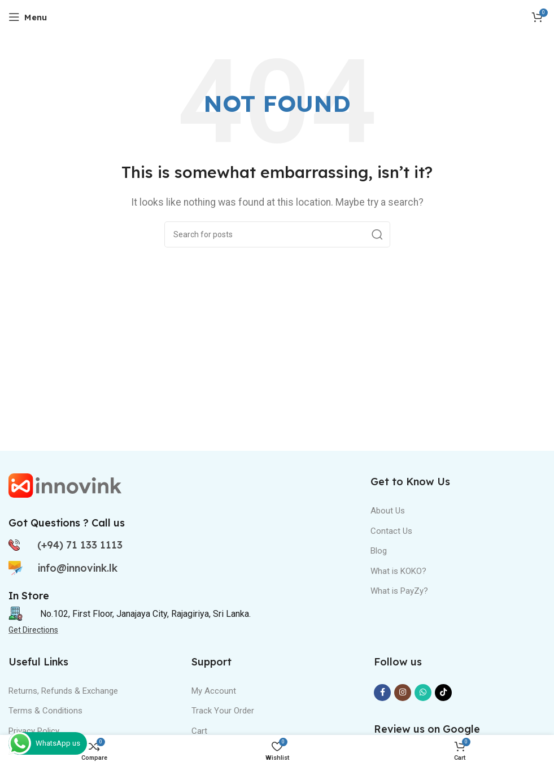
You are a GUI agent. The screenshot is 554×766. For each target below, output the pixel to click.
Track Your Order (222, 711)
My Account (213, 691)
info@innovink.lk (77, 568)
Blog (378, 551)
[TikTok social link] (443, 692)
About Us (387, 511)
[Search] (277, 234)
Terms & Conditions (45, 711)
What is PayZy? (399, 591)
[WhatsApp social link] (423, 692)
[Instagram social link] (402, 692)
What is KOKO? (398, 571)
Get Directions (33, 629)
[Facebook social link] (382, 692)
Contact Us (391, 531)
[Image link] (64, 485)
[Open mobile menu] (28, 17)
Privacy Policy (33, 731)
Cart (199, 731)
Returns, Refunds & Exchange (63, 691)
